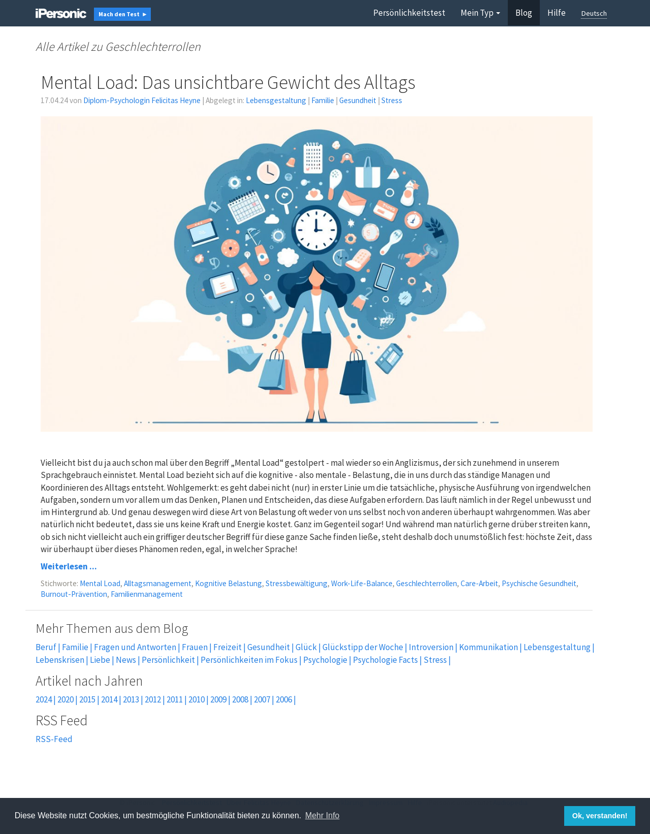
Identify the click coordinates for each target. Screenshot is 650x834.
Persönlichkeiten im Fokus (249, 659)
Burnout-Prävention (74, 594)
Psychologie (325, 659)
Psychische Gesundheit (539, 583)
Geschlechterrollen (426, 583)
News (126, 659)
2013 (131, 699)
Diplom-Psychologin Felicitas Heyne (142, 100)
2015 (87, 699)
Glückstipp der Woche (362, 647)
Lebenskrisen (60, 659)
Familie (322, 100)
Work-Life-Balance (362, 583)
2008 (240, 699)
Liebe (100, 659)
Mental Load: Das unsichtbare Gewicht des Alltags (228, 82)
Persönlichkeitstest (409, 12)
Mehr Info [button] (322, 815)
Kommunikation (488, 647)
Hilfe (556, 12)
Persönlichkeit (168, 659)
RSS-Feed (54, 739)
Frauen (195, 647)
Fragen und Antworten (135, 647)
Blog (523, 12)
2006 (284, 699)
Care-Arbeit (479, 583)
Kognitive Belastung (228, 583)
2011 (175, 699)
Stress (391, 100)
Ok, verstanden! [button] (600, 816)
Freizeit (227, 647)
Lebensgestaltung (276, 100)
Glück (306, 647)
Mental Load (100, 583)
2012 (153, 699)
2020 (65, 699)
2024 (44, 699)
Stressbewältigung (297, 583)
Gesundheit (357, 100)
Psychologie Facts (385, 659)
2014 (109, 699)
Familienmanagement (147, 594)
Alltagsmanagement (157, 583)
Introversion (431, 647)
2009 (218, 699)
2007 (262, 699)
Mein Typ (480, 12)
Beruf (46, 647)
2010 (196, 699)
